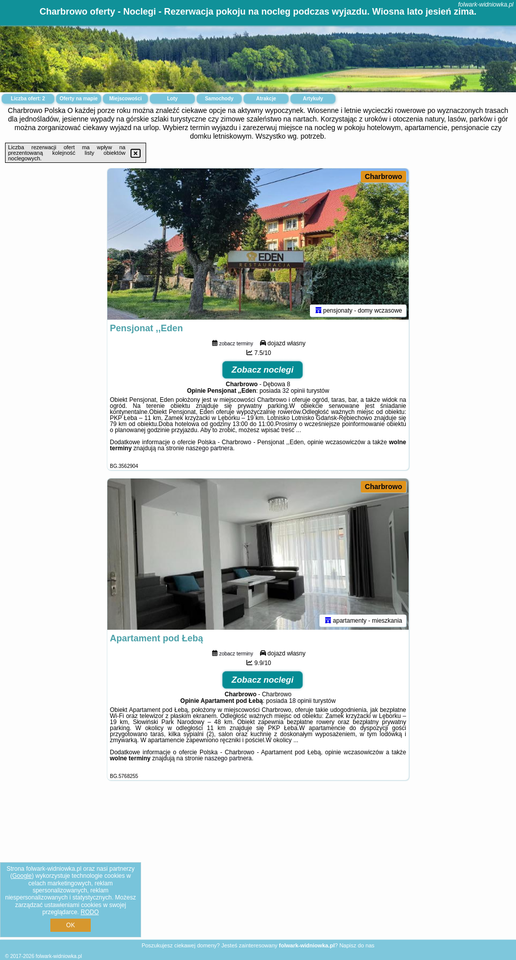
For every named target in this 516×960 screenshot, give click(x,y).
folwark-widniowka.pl (485, 4)
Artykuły (313, 98)
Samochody (219, 98)
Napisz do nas (356, 945)
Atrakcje (266, 98)
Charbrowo (383, 176)
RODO (90, 912)
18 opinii (300, 700)
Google (22, 875)
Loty (172, 98)
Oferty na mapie (78, 98)
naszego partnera (209, 448)
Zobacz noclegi (263, 370)
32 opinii (293, 390)
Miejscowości (125, 98)
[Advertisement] (258, 867)
